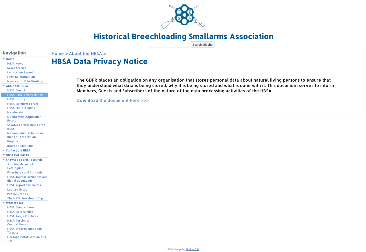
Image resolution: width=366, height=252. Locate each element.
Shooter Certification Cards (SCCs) (26, 126)
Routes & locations (20, 146)
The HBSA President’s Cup (25, 198)
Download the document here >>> (113, 100)
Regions (12, 141)
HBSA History (16, 99)
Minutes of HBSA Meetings (25, 81)
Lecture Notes (17, 189)
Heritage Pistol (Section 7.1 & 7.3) (26, 238)
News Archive (17, 68)
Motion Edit (192, 249)
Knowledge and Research (24, 160)
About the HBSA (17, 86)
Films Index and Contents (24, 172)
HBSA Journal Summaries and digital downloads (27, 178)
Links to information (21, 77)
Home (10, 59)
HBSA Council (16, 90)
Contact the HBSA (18, 150)
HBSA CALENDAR (17, 155)
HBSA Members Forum (22, 103)
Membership (16, 112)
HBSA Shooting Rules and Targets (24, 230)
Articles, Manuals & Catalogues (20, 166)
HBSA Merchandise (20, 211)
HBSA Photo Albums (21, 108)
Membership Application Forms (24, 118)
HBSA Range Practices (22, 216)
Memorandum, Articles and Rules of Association (26, 135)
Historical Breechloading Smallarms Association (183, 36)
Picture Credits (17, 194)
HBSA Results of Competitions (18, 222)
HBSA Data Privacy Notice (25, 95)
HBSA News (15, 63)
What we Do (14, 203)
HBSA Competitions (20, 207)
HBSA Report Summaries (24, 185)
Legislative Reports (21, 72)
